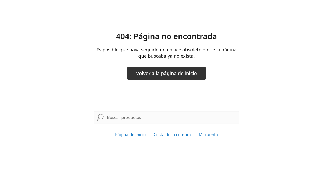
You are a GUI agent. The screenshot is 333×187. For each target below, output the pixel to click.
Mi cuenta (208, 134)
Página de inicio (130, 134)
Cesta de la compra (172, 134)
